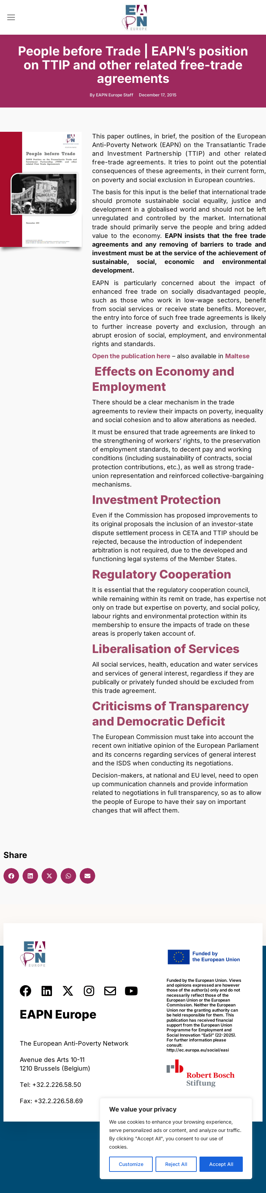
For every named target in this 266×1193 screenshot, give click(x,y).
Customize (131, 1164)
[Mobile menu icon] (11, 17)
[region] (176, 1138)
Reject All (176, 1164)
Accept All (221, 1164)
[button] (11, 876)
